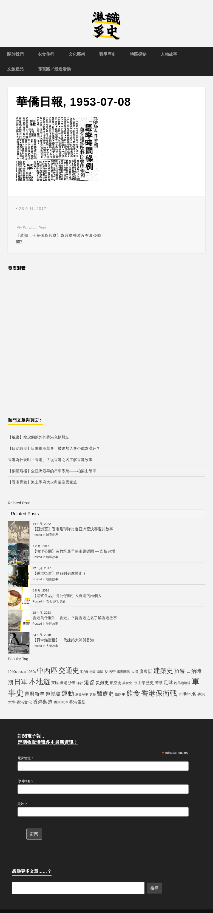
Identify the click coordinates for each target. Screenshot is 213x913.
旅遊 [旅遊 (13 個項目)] (179, 671)
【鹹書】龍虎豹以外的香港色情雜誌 (38, 437)
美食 (63, 601)
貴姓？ (22, 804)
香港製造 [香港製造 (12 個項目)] (43, 702)
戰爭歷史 (107, 54)
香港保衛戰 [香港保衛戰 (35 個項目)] (159, 693)
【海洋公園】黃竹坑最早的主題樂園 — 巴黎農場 (74, 551)
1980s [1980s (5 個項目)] (31, 672)
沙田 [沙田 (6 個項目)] (71, 683)
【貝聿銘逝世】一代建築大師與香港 (63, 640)
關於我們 (15, 54)
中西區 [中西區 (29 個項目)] (47, 670)
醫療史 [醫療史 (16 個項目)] (105, 694)
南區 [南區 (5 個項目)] (100, 672)
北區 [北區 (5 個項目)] (92, 672)
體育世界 (52, 534)
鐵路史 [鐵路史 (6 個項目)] (120, 694)
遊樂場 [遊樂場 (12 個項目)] (53, 694)
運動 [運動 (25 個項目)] (67, 693)
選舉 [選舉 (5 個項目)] (92, 694)
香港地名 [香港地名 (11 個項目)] (187, 694)
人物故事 (169, 54)
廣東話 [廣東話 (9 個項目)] (145, 671)
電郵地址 (25, 758)
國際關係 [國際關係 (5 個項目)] (123, 672)
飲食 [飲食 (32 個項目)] (133, 693)
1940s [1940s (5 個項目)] (12, 672)
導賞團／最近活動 (54, 69)
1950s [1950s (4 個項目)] (22, 671)
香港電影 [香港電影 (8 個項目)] (77, 702)
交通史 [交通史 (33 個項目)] (69, 670)
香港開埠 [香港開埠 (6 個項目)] (61, 702)
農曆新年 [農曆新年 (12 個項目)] (34, 694)
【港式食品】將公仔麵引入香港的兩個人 (67, 595)
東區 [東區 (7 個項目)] (55, 683)
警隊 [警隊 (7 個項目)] (159, 683)
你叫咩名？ (26, 781)
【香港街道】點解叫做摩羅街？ (59, 573)
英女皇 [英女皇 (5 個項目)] (127, 683)
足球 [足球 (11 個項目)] (168, 682)
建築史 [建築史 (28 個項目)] (163, 670)
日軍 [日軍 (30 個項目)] (21, 682)
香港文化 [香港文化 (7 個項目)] (24, 702)
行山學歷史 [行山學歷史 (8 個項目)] (143, 682)
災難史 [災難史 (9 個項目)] (102, 682)
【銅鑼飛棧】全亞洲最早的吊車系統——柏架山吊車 (52, 471)
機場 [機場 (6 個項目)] (63, 683)
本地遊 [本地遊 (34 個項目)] (39, 682)
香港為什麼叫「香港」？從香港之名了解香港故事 (50, 459)
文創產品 (15, 69)
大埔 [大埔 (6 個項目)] (134, 672)
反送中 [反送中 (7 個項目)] (110, 671)
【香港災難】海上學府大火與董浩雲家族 (42, 482)
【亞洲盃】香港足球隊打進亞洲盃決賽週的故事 (73, 529)
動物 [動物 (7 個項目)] (84, 671)
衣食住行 (46, 54)
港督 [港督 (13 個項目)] (89, 682)
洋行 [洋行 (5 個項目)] (79, 683)
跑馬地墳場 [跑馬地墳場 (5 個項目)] (182, 683)
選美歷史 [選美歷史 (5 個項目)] (81, 694)
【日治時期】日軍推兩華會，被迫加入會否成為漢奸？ (54, 448)
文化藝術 (77, 54)
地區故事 (52, 557)
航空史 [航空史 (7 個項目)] (115, 683)
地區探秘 (138, 54)
